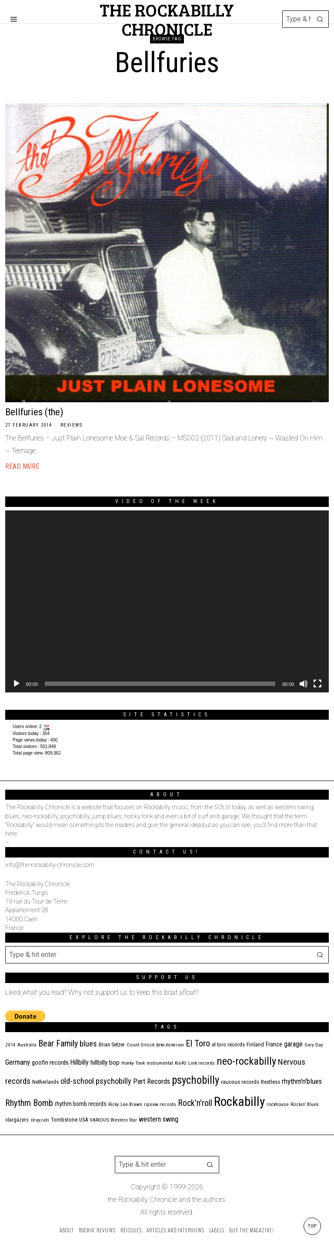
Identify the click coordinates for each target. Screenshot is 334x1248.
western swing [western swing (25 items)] (158, 1119)
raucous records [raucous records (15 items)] (240, 1082)
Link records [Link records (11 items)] (201, 1063)
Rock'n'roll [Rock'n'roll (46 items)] (195, 1103)
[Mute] (303, 683)
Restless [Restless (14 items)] (270, 1082)
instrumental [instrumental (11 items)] (160, 1063)
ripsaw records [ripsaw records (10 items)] (160, 1104)
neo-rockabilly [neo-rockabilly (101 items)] (246, 1061)
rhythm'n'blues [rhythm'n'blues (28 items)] (302, 1081)
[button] (320, 19)
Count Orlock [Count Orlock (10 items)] (140, 1045)
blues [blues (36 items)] (88, 1043)
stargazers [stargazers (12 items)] (17, 1120)
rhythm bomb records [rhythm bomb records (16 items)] (81, 1103)
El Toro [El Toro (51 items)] (198, 1043)
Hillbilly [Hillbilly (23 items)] (79, 1062)
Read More (22, 466)
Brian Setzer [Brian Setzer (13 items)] (112, 1044)
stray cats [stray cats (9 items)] (39, 1120)
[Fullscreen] (317, 683)
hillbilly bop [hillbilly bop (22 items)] (105, 1062)
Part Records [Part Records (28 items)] (151, 1081)
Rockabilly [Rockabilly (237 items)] (239, 1101)
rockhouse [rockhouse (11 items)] (278, 1104)
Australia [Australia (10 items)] (27, 1045)
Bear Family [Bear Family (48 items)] (58, 1043)
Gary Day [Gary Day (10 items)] (313, 1045)
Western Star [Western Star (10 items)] (123, 1120)
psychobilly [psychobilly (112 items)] (195, 1080)
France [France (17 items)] (274, 1044)
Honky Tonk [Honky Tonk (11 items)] (133, 1063)
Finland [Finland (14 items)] (255, 1044)
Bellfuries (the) (34, 411)
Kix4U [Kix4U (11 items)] (181, 1063)
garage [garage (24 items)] (293, 1044)
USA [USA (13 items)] (83, 1119)
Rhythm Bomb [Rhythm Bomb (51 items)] (29, 1103)
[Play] (16, 683)
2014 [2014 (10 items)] (10, 1045)
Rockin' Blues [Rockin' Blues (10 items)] (305, 1104)
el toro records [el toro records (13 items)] (228, 1044)
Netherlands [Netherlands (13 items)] (45, 1082)
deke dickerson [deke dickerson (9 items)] (170, 1045)
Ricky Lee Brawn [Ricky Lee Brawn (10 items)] (125, 1104)
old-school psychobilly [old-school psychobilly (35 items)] (95, 1081)
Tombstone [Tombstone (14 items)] (64, 1119)
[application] (167, 601)
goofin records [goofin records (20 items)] (50, 1062)
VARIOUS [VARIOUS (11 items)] (99, 1120)
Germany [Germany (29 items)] (17, 1062)
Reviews (71, 425)
